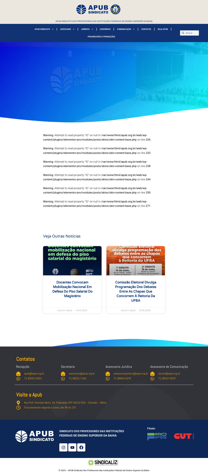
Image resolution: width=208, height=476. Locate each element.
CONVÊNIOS (105, 29)
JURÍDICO (87, 29)
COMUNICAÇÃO (126, 29)
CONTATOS (146, 29)
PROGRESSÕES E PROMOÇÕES (101, 37)
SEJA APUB (163, 29)
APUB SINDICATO (44, 29)
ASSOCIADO (67, 29)
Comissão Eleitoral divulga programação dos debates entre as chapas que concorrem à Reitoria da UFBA (135, 292)
